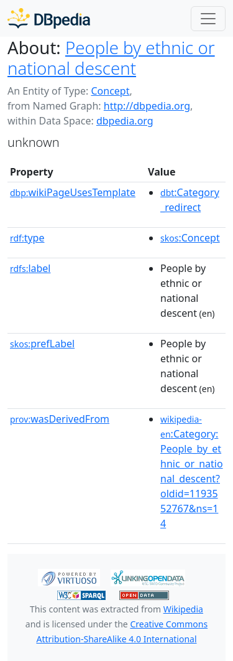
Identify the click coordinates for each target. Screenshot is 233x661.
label (30, 268)
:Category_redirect (189, 199)
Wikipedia (183, 609)
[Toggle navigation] (208, 18)
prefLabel (42, 343)
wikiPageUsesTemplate (72, 192)
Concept (110, 91)
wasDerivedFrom (59, 419)
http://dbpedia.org (147, 106)
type (27, 238)
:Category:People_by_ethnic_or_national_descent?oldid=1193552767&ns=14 (191, 471)
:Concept (190, 238)
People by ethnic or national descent (111, 57)
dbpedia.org (124, 121)
